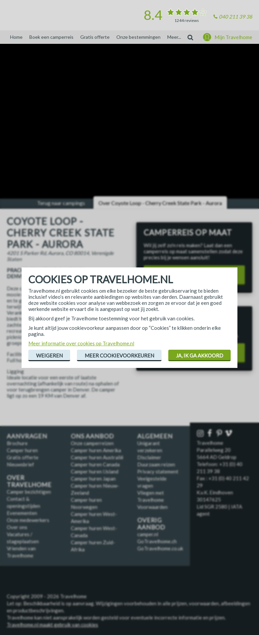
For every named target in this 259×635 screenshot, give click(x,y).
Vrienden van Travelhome (21, 551)
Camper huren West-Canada (94, 531)
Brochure (17, 443)
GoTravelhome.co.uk (160, 548)
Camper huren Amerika (96, 450)
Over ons (17, 527)
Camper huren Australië (97, 457)
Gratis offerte (95, 37)
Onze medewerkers (28, 520)
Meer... (174, 37)
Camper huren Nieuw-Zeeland (95, 489)
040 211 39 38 (235, 16)
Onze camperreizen (92, 443)
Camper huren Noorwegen (86, 503)
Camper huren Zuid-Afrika (93, 545)
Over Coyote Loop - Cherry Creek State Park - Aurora (160, 203)
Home (16, 37)
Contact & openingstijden (23, 502)
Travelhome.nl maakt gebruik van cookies (52, 625)
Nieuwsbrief (20, 464)
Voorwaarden (152, 507)
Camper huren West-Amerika (94, 517)
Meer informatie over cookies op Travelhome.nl (81, 343)
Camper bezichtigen (29, 492)
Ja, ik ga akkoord (199, 355)
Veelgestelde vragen (152, 482)
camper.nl (147, 534)
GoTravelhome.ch (157, 541)
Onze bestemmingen (138, 37)
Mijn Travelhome (233, 37)
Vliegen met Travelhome (150, 496)
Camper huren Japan (93, 478)
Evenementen (22, 513)
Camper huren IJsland (94, 471)
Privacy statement (157, 471)
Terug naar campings (61, 203)
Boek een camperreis (51, 37)
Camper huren (22, 450)
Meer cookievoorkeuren (119, 355)
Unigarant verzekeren (149, 446)
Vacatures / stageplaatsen (23, 537)
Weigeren (49, 355)
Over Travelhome (29, 481)
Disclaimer (149, 457)
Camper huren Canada (95, 464)
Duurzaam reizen (156, 464)
